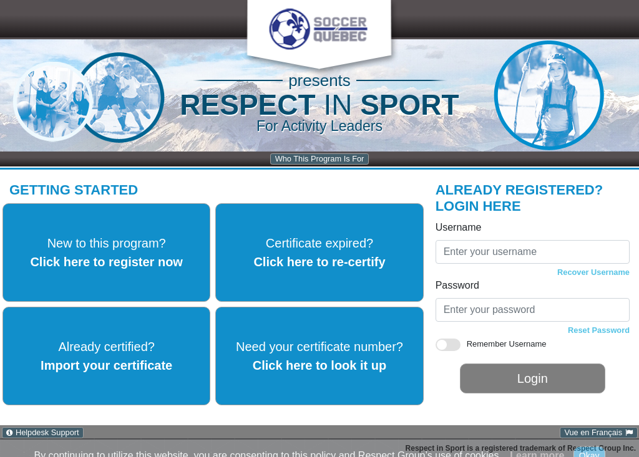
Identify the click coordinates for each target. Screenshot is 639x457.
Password (457, 285)
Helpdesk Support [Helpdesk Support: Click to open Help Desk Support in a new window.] (47, 432)
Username (459, 227)
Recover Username (593, 272)
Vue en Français (593, 432)
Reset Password (599, 330)
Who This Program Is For (319, 158)
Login (532, 378)
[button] (318, 29)
